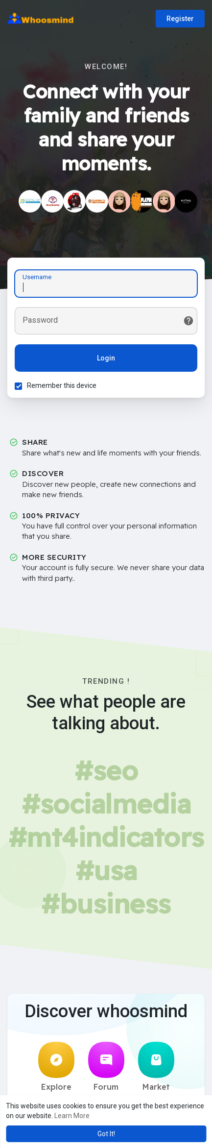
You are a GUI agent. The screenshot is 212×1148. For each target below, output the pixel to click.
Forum (106, 1067)
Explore (56, 1067)
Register (180, 19)
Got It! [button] (106, 1134)
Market (156, 1067)
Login (106, 358)
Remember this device (61, 385)
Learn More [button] (72, 1116)
